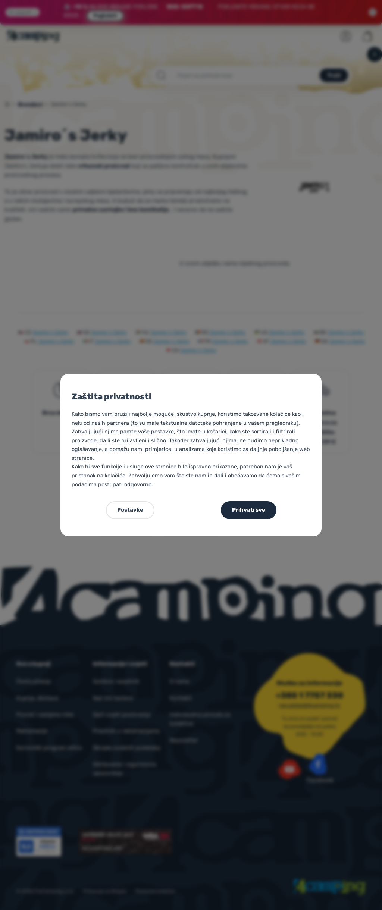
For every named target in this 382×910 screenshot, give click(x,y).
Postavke (130, 509)
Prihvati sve (248, 509)
